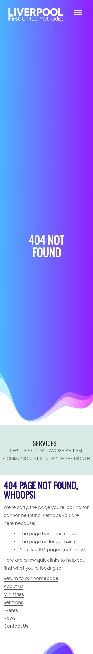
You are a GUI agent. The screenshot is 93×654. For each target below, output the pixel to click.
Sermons (13, 602)
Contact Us (16, 626)
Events (11, 610)
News (9, 618)
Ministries (14, 594)
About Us (13, 586)
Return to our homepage (31, 578)
